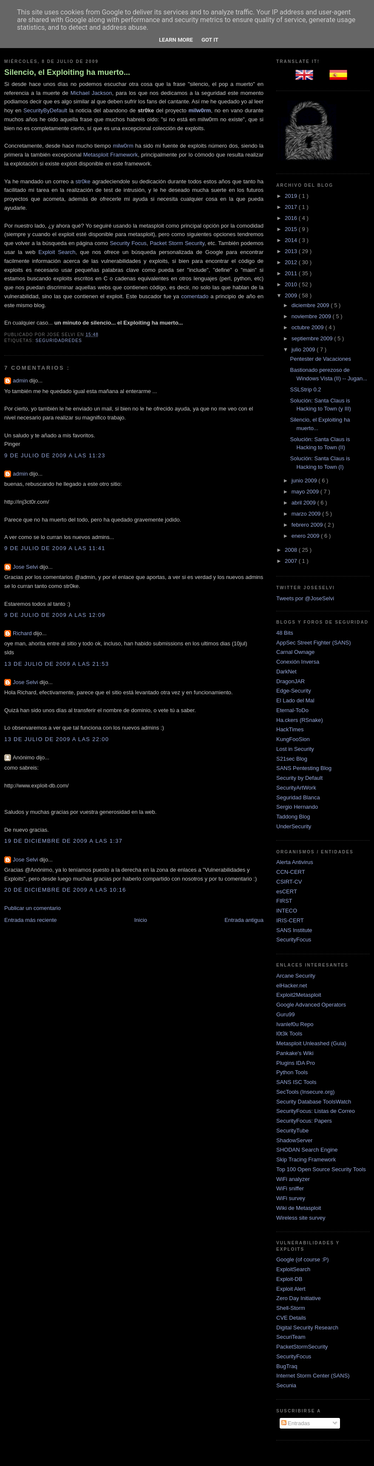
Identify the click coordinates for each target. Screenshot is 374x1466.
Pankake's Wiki (295, 1053)
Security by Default (299, 778)
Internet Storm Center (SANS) (313, 1375)
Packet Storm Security (177, 243)
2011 (292, 273)
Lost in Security (295, 749)
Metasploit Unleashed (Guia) (311, 1043)
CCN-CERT (290, 872)
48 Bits (284, 633)
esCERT (286, 891)
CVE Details (291, 1318)
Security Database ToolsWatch (313, 1101)
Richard (23, 633)
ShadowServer (294, 1140)
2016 (292, 218)
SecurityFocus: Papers (304, 1121)
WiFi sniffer (290, 1188)
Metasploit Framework (110, 154)
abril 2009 (304, 502)
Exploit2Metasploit (298, 995)
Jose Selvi (26, 567)
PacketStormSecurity (302, 1346)
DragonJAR (290, 681)
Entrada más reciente (30, 920)
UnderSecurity (293, 826)
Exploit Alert (291, 1289)
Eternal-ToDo (292, 710)
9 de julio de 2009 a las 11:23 (54, 455)
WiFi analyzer (293, 1179)
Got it (209, 40)
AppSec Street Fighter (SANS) (313, 642)
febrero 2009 (308, 525)
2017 (292, 207)
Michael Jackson (91, 93)
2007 (292, 561)
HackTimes (290, 729)
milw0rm (123, 146)
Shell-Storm (290, 1308)
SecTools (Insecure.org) (305, 1092)
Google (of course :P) (302, 1259)
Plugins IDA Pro (295, 1063)
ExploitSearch (293, 1269)
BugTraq (286, 1366)
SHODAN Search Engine (307, 1150)
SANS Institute (294, 930)
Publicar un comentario (32, 908)
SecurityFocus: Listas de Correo (315, 1111)
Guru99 (285, 1014)
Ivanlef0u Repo (294, 1024)
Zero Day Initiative (298, 1298)
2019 (292, 196)
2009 (292, 295)
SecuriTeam (291, 1337)
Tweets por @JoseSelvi (305, 598)
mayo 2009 (306, 491)
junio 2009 (305, 480)
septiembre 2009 (313, 338)
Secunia (286, 1385)
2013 (292, 251)
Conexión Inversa (297, 662)
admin (21, 380)
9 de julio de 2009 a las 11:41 (54, 548)
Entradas (295, 1423)
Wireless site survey (301, 1218)
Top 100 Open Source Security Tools (321, 1169)
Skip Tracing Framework (306, 1159)
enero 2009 (306, 536)
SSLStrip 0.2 (305, 389)
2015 (292, 229)
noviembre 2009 (312, 316)
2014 (292, 240)
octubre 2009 (309, 327)
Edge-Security (293, 690)
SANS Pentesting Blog (304, 768)
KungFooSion (293, 739)
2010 (292, 284)
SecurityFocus (293, 939)
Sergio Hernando (297, 807)
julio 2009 (304, 349)
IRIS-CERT (290, 920)
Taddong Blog (293, 816)
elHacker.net (291, 985)
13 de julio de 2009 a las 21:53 (56, 664)
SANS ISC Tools (296, 1082)
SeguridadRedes (58, 340)
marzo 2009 (307, 514)
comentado (194, 296)
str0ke (82, 181)
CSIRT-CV (289, 881)
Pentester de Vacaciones (320, 359)
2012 (292, 262)
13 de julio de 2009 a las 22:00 (56, 739)
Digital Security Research (307, 1327)
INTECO (286, 910)
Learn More (176, 40)
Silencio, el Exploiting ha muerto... (67, 72)
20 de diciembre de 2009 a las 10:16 (65, 890)
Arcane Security (295, 976)
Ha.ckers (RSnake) (299, 720)
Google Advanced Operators (311, 1004)
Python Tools (292, 1072)
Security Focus (128, 243)
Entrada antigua (244, 920)
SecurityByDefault (45, 110)
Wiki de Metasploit (298, 1208)
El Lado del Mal (295, 700)
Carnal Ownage (295, 652)
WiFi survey (290, 1198)
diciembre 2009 (311, 305)
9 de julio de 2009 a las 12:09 (54, 615)
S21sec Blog (291, 759)
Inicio (140, 920)
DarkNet (286, 671)
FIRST (284, 901)
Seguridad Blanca (298, 797)
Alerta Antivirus (294, 862)
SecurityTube (292, 1130)
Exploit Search (56, 252)
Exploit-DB (289, 1279)
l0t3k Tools (289, 1033)
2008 (292, 550)
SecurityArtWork (296, 787)
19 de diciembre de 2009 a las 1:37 (63, 841)
